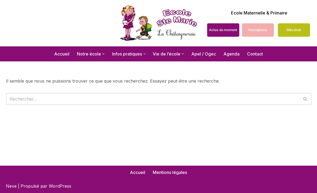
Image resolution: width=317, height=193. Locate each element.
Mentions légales (170, 172)
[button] (103, 54)
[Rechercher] (152, 99)
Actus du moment (223, 30)
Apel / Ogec (204, 54)
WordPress (60, 186)
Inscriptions (257, 30)
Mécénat (294, 30)
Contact (255, 54)
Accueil (61, 54)
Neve (11, 186)
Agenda (232, 54)
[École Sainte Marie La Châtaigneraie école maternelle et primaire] (158, 23)
